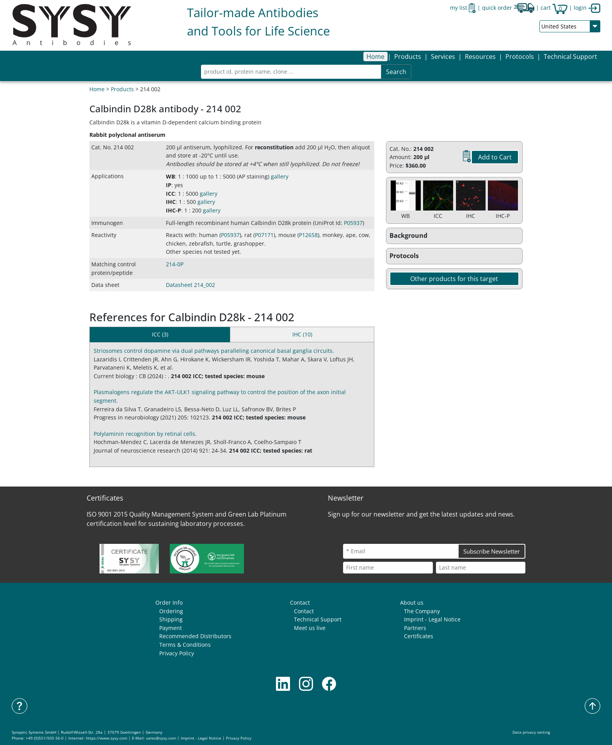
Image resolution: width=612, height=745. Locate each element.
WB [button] (170, 176)
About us (411, 602)
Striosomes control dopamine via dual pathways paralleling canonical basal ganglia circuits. (214, 350)
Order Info (169, 602)
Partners (415, 628)
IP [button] (168, 185)
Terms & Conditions (185, 644)
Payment (170, 628)
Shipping (171, 619)
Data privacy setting (531, 732)
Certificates (418, 636)
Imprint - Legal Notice (432, 619)
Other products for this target (454, 278)
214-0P (174, 264)
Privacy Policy (176, 653)
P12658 (308, 235)
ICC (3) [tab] (160, 334)
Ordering (171, 611)
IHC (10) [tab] (302, 334)
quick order (508, 7)
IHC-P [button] (173, 210)
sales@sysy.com (161, 738)
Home (375, 56)
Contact (300, 602)
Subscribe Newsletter (491, 551)
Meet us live (310, 628)
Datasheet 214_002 (190, 284)
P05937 (353, 223)
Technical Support (570, 56)
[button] (407, 56)
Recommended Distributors (195, 636)
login (587, 7)
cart (554, 7)
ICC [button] (170, 193)
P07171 (264, 235)
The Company (422, 611)
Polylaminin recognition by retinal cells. (145, 433)
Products (122, 89)
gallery (279, 176)
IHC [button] (171, 201)
